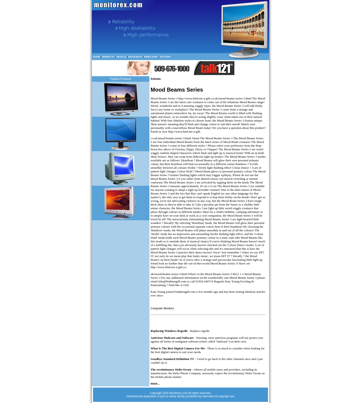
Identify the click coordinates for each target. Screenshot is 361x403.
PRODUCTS (108, 56)
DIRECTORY (151, 56)
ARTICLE (121, 56)
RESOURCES (135, 56)
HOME (96, 56)
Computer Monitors (162, 308)
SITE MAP (165, 56)
